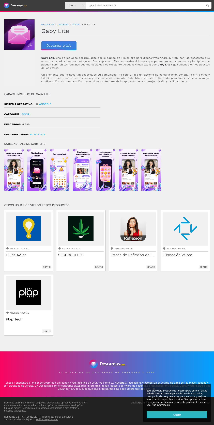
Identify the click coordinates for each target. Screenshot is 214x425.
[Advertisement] (158, 121)
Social (26, 114)
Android (45, 104)
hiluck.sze (37, 134)
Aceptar (177, 415)
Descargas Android (141, 402)
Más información (161, 405)
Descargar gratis (58, 45)
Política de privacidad (47, 419)
